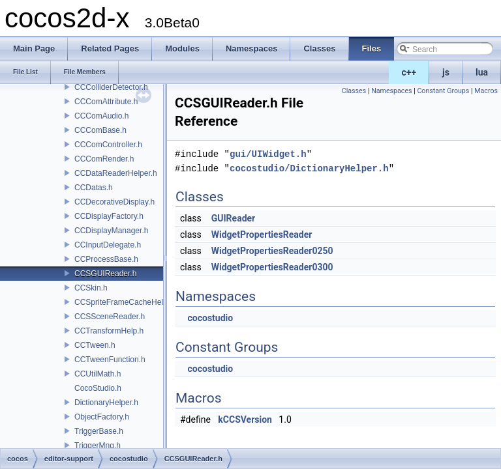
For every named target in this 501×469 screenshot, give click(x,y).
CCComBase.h (100, 130)
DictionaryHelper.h (106, 402)
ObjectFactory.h (101, 416)
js (445, 72)
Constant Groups (443, 91)
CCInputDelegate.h (107, 244)
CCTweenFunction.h (109, 359)
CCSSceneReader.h (109, 316)
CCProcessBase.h (106, 259)
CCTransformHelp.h (109, 330)
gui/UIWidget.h (268, 154)
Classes (354, 91)
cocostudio (210, 318)
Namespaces (391, 91)
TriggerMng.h (97, 445)
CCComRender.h (104, 158)
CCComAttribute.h (106, 101)
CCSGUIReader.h (105, 273)
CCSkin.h (91, 287)
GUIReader (233, 218)
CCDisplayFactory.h (109, 216)
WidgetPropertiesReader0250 (272, 251)
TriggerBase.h (98, 431)
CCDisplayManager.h (111, 230)
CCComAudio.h (101, 116)
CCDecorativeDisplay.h (114, 201)
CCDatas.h (93, 187)
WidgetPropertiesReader (261, 234)
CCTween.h (94, 345)
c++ (409, 72)
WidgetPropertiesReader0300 (272, 267)
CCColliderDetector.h (111, 87)
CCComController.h (108, 144)
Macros (486, 91)
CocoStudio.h (97, 388)
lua (482, 72)
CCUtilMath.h (97, 373)
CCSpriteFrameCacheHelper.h (127, 302)
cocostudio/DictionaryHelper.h (309, 168)
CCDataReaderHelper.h (115, 173)
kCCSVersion (245, 419)
